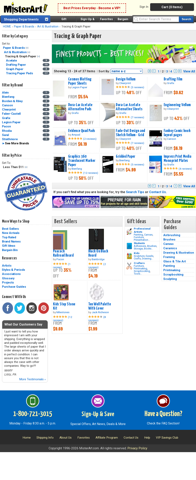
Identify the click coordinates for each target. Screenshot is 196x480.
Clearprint (9, 109)
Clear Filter (27, 48)
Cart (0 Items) (172, 7)
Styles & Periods (13, 270)
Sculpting (170, 279)
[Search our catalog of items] (186, 19)
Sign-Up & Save (98, 414)
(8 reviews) (97, 318)
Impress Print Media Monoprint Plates (177, 158)
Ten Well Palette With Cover (99, 306)
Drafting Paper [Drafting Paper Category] (16, 64)
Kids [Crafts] (137, 253)
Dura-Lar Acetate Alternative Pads (80, 107)
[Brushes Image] (129, 246)
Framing (169, 257)
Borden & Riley (12, 101)
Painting (138, 234)
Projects (8, 282)
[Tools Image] (129, 266)
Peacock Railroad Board (63, 253)
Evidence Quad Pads (81, 131)
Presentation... (142, 239)
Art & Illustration (47, 26)
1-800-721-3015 (32, 414)
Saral (5, 135)
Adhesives (140, 245)
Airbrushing (171, 235)
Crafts (137, 258)
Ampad (76, 134)
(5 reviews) (137, 164)
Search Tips (135, 192)
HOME (7, 26)
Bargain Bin (10, 250)
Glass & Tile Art (174, 261)
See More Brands (17, 143)
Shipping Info (45, 437)
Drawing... (147, 258)
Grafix (6, 118)
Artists (6, 265)
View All (189, 71)
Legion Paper (11, 122)
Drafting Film (173, 79)
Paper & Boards (24, 26)
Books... (148, 248)
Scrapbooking (142, 271)
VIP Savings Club (167, 437)
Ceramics (170, 248)
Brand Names (11, 241)
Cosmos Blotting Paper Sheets (80, 81)
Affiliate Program (107, 437)
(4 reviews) (185, 168)
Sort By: (104, 71)
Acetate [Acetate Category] (12, 60)
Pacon (6, 126)
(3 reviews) (137, 87)
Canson (7, 105)
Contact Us (157, 192)
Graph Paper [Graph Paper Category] (15, 69)
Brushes (152, 245)
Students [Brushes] (139, 243)
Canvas (148, 234)
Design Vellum (126, 79)
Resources (9, 258)
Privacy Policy (137, 448)
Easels (149, 255)
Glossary (8, 278)
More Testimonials (32, 379)
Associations (11, 274)
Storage (138, 248)
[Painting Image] (129, 231)
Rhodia (7, 131)
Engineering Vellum (177, 105)
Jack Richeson (100, 312)
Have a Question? (163, 414)
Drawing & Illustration (178, 252)
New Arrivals (11, 233)
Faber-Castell (11, 113)
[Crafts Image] (129, 256)
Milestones (62, 312)
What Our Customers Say (23, 324)
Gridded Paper (125, 156)
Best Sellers (10, 229)
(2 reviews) (90, 138)
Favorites (106, 19)
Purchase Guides (14, 286)
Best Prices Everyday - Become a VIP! (91, 8)
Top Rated (9, 237)
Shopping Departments (21, 19)
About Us (65, 437)
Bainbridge (98, 259)
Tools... (138, 273)
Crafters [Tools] (139, 263)
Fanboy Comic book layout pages (177, 133)
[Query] (156, 19)
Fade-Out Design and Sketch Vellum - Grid (130, 133)
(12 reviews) (90, 172)
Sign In (144, 7)
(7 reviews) (137, 117)
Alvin (5, 92)
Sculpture (139, 255)
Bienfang (8, 97)
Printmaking (140, 268)
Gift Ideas (8, 245)
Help (147, 437)
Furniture (139, 237)
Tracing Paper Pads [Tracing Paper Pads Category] (20, 73)
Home (27, 437)
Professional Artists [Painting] (142, 230)
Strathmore (10, 139)
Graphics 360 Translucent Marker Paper (82, 160)
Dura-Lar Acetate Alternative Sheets (129, 107)
